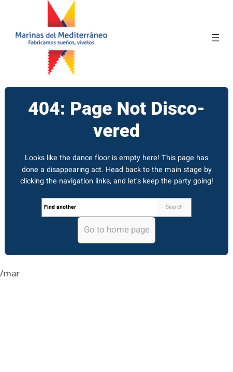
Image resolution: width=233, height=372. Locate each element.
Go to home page (117, 229)
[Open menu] (215, 38)
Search (174, 207)
